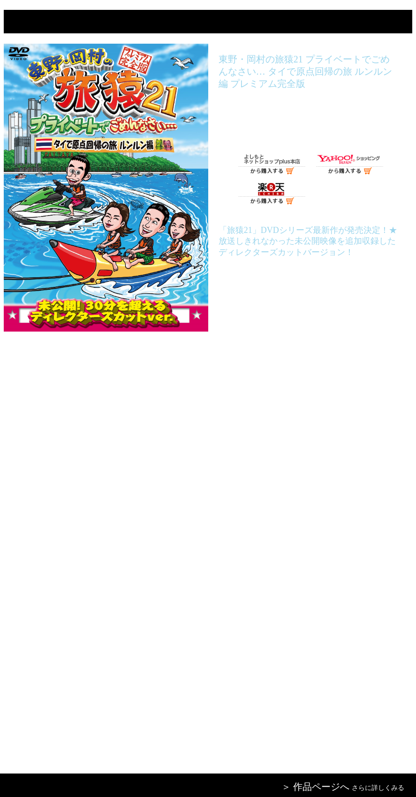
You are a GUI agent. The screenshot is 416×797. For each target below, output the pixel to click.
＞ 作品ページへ (315, 787)
